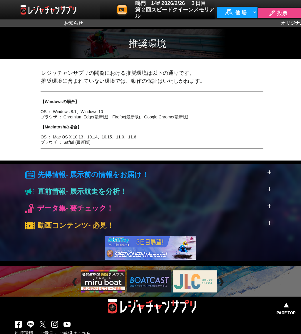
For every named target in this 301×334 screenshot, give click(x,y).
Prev (75, 282)
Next (222, 282)
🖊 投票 (278, 13)
